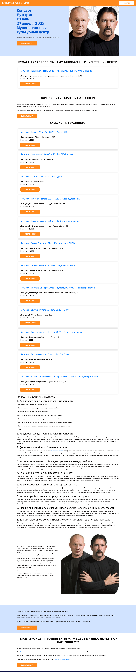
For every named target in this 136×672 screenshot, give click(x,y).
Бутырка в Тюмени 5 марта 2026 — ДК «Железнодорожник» (50, 198)
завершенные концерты (63, 659)
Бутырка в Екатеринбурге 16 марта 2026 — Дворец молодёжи (51, 332)
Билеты (127, 3)
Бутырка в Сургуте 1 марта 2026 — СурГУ (41, 176)
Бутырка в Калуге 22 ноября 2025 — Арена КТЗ (44, 132)
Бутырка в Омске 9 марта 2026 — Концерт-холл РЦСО (47, 243)
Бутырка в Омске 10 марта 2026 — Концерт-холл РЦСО (48, 265)
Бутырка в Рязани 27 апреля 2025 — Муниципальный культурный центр (56, 70)
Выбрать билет (27, 43)
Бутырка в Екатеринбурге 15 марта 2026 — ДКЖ (44, 309)
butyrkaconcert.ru (57, 451)
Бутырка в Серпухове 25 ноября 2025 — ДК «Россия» (46, 154)
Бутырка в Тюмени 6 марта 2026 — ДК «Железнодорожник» (50, 221)
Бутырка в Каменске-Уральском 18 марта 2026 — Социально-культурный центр (60, 376)
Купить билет (30, 84)
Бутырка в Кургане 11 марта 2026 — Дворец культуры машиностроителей (57, 287)
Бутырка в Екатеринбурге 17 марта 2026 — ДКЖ (44, 354)
